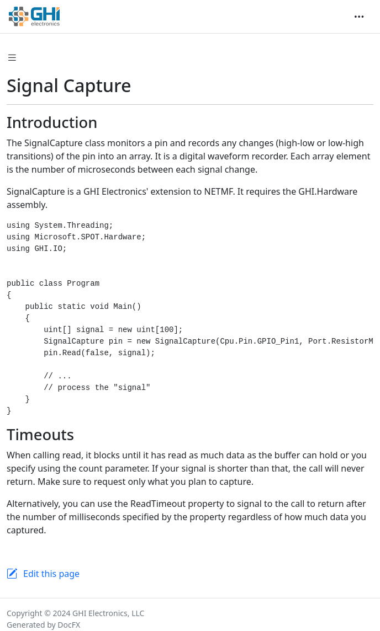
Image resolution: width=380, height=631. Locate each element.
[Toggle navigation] (359, 16)
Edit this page (51, 574)
